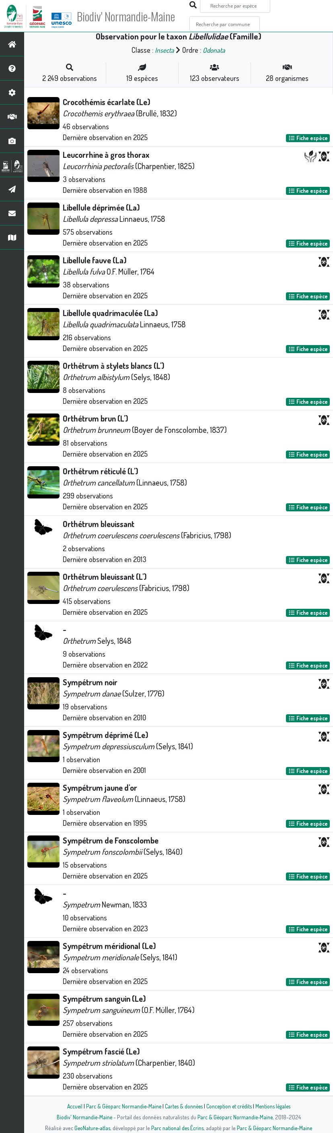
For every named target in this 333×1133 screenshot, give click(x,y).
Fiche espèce (308, 137)
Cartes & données (183, 1106)
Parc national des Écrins (177, 1127)
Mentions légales (276, 1106)
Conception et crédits (229, 1106)
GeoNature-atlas (90, 1127)
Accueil (70, 1106)
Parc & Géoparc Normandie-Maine (120, 1106)
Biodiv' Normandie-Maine (132, 16)
